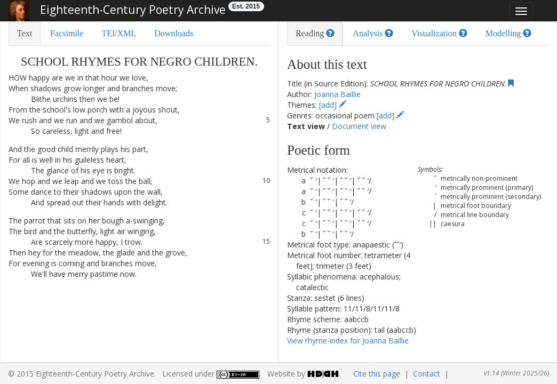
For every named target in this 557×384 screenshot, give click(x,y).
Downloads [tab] (173, 33)
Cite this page (376, 374)
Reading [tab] (315, 33)
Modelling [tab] (509, 33)
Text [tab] (24, 33)
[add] (332, 105)
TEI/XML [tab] (118, 33)
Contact (426, 374)
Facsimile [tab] (66, 33)
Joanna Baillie (337, 94)
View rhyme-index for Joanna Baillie (348, 340)
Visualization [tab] (439, 33)
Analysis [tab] (373, 33)
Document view (359, 126)
